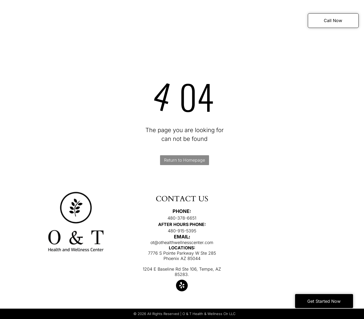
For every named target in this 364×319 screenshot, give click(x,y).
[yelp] (182, 286)
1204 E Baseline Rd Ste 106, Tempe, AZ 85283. (182, 271)
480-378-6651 (181, 218)
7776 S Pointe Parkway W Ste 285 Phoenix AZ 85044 (182, 255)
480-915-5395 (182, 230)
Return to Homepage (184, 160)
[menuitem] (92, 21)
